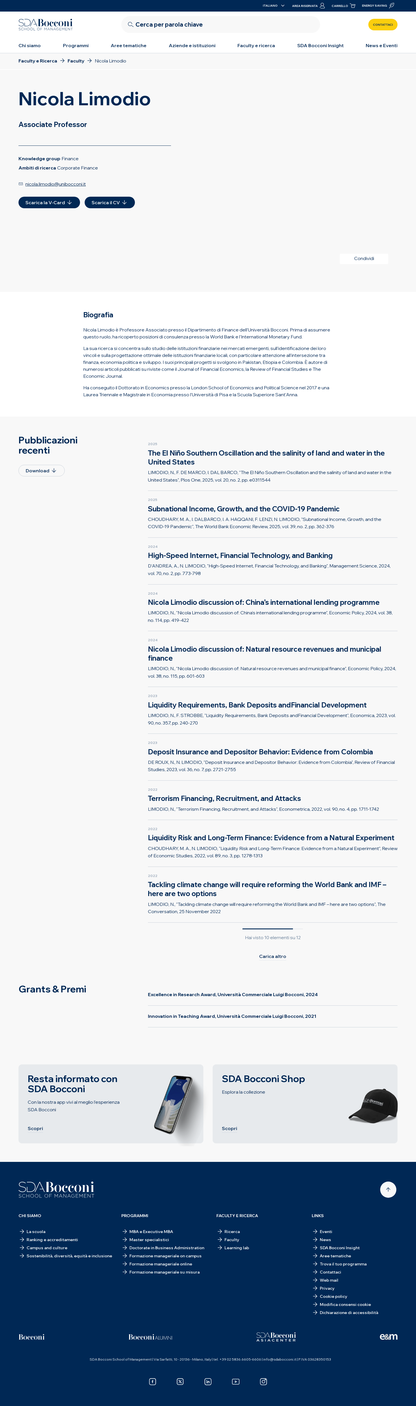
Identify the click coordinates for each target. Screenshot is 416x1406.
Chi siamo (29, 45)
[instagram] (263, 1381)
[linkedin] (208, 1381)
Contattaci (383, 25)
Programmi (76, 45)
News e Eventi (382, 45)
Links (318, 1215)
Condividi (364, 258)
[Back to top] (388, 1189)
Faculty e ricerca (256, 45)
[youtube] (236, 1381)
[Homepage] (56, 1190)
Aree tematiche (128, 45)
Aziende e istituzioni (192, 45)
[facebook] (152, 1381)
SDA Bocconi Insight (320, 45)
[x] (180, 1381)
